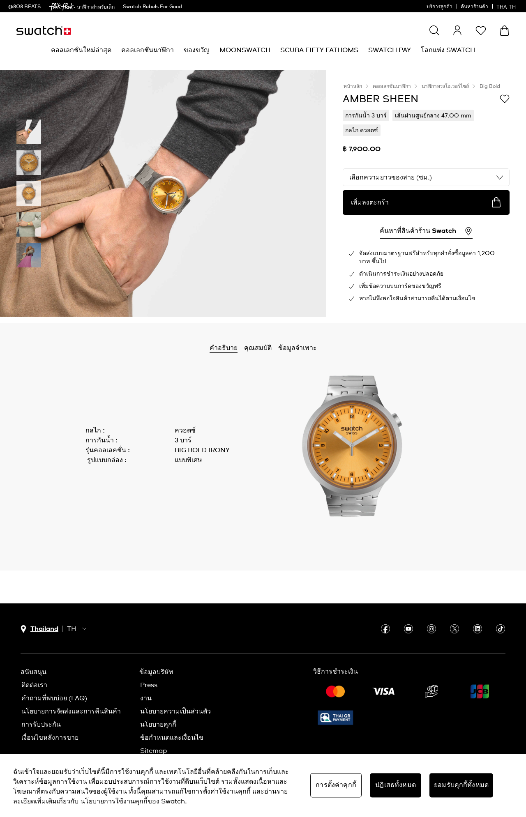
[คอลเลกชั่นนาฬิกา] (147, 50)
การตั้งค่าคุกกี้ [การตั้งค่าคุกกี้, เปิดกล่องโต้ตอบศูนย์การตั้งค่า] (336, 785)
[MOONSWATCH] (244, 50)
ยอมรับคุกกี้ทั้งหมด (461, 785)
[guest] (457, 30)
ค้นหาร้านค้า (474, 7)
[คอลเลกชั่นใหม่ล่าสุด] (81, 50)
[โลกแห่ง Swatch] (448, 50)
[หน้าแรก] (43, 30)
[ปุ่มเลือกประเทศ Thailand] (39, 629)
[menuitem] (81, 50)
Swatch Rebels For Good (152, 7)
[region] (263, 785)
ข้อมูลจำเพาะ (297, 348)
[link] (61, 7)
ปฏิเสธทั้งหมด (395, 785)
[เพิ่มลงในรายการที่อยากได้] (505, 99)
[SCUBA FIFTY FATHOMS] (319, 50)
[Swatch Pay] (389, 50)
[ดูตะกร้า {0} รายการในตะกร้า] (504, 30)
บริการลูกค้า (439, 7)
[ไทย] (507, 6)
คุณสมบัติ (258, 348)
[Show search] (434, 30)
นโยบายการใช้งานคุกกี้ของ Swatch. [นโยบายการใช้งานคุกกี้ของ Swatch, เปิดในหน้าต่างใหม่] (134, 801)
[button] (480, 30)
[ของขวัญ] (197, 50)
